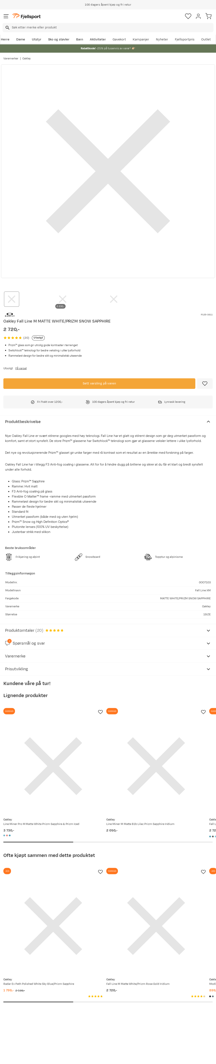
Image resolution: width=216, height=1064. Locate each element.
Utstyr (36, 39)
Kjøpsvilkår (115, 1057)
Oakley (26, 58)
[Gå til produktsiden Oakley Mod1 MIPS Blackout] (171, 873)
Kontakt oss (13, 1034)
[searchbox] (112, 27)
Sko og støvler (59, 39)
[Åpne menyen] (6, 16)
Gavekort (119, 39)
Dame (20, 39)
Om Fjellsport (102, 990)
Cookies (130, 1057)
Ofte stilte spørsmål (19, 990)
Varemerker (10, 58)
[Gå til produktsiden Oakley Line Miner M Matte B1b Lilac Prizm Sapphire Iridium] (104, 748)
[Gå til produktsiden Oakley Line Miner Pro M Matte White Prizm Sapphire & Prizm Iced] (35, 748)
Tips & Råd (12, 1015)
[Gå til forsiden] (26, 16)
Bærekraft (99, 1017)
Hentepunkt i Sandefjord (14, 1024)
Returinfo (11, 1008)
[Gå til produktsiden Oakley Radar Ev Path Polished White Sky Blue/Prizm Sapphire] (35, 873)
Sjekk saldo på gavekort (15, 999)
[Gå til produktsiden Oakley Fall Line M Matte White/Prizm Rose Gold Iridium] (104, 873)
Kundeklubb (101, 997)
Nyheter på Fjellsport (64, 997)
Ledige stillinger (104, 1010)
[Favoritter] (188, 16)
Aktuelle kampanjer (62, 990)
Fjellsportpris (185, 39)
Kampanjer (141, 39)
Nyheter (162, 39)
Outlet (206, 39)
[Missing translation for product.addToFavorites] (205, 383)
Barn (79, 39)
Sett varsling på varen (99, 383)
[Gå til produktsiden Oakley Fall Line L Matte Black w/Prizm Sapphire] (171, 748)
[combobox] (108, 27)
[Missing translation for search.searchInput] (7, 27)
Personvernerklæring (92, 1057)
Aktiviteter (98, 39)
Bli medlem (198, 954)
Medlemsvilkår (103, 1003)
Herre (5, 39)
